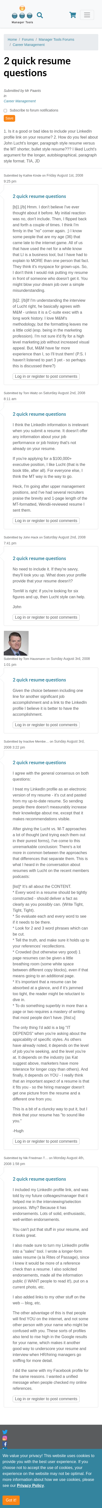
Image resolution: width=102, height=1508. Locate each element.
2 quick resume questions (39, 196)
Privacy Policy (30, 1485)
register (38, 376)
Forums (28, 39)
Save (9, 118)
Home (12, 39)
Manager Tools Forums (56, 39)
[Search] (40, 16)
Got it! (11, 1500)
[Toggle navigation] (87, 15)
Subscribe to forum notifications (34, 110)
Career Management (29, 45)
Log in (20, 376)
